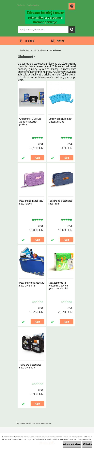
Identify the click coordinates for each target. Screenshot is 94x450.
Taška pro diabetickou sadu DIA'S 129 (30, 366)
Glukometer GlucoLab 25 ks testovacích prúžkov (30, 121)
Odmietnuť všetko (72, 444)
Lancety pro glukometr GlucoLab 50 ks (60, 120)
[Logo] (45, 17)
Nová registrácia (33, 5)
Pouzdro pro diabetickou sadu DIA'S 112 (31, 284)
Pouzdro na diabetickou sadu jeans (60, 202)
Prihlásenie (21, 5)
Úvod (22, 50)
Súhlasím (87, 444)
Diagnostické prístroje (34, 50)
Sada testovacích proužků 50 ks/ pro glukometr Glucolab (58, 285)
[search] (71, 29)
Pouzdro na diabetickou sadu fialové (31, 202)
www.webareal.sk (43, 423)
